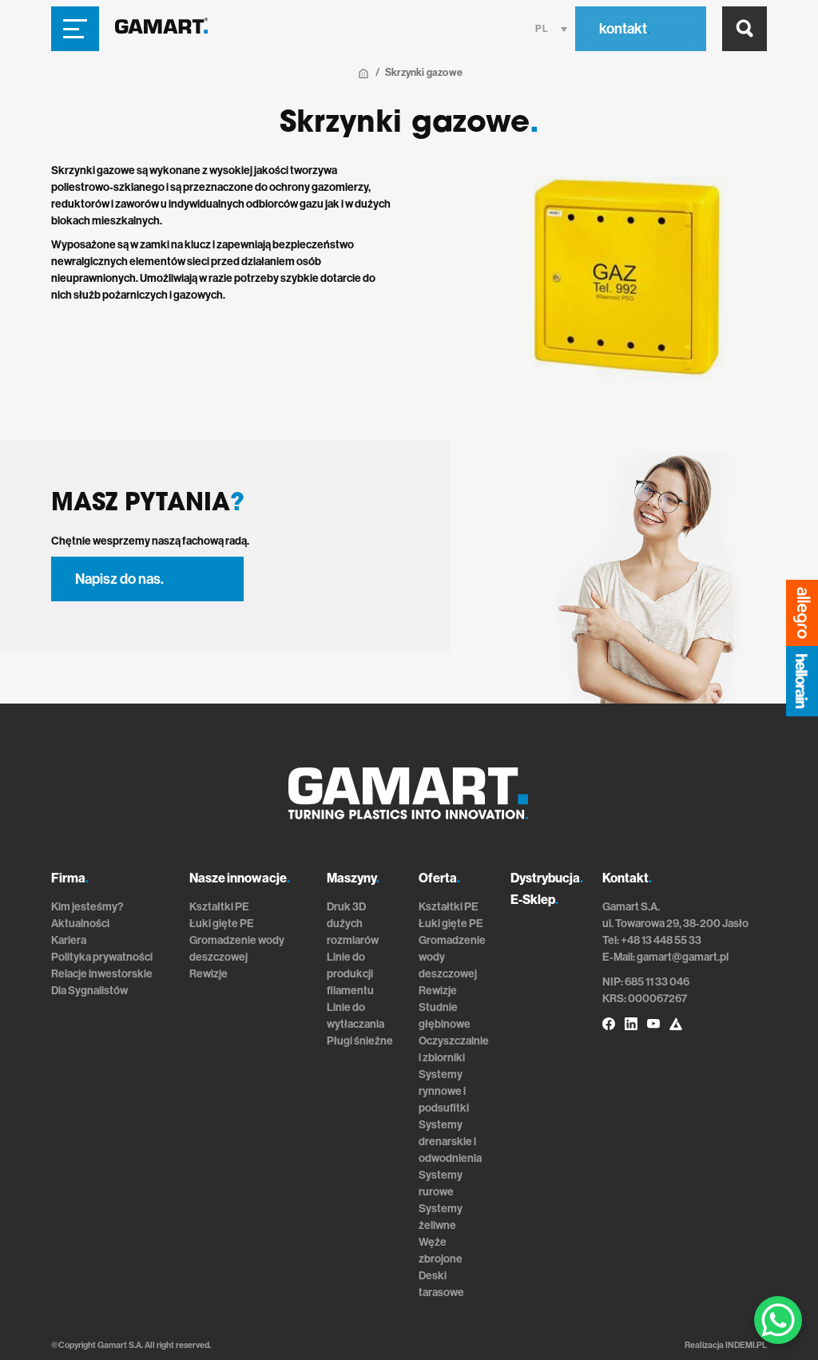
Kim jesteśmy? (87, 907)
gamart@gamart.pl (683, 957)
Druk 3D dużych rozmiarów (353, 923)
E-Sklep (534, 899)
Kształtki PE (219, 907)
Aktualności (80, 923)
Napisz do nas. (119, 579)
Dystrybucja (546, 878)
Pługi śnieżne (360, 1041)
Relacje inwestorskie (102, 974)
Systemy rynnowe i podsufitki (444, 1091)
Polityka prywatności (102, 957)
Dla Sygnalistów (89, 990)
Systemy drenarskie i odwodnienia (450, 1141)
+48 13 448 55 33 (661, 940)
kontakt (624, 29)
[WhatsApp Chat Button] (778, 1320)
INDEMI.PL (746, 1345)
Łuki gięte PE (221, 923)
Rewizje (208, 974)
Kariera (68, 940)
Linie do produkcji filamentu (350, 973)
